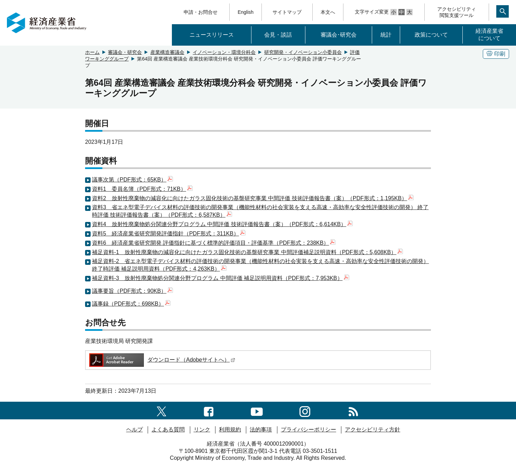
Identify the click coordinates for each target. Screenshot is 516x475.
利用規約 (230, 429)
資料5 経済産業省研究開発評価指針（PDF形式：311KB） (169, 233)
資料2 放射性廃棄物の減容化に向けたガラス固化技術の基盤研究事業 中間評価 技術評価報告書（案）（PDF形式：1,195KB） (253, 198)
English (246, 12)
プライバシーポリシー (308, 429)
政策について (431, 35)
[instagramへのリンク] (305, 410)
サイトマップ (287, 12)
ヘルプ (134, 429)
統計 (385, 35)
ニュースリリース (212, 35)
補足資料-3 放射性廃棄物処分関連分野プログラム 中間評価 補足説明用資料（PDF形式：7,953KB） (220, 278)
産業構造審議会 (167, 52)
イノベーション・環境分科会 (224, 52)
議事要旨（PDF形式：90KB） (132, 291)
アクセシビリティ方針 (372, 429)
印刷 (496, 54)
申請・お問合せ (201, 12)
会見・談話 (278, 35)
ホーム (92, 52)
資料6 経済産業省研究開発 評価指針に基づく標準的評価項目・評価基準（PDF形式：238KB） (213, 243)
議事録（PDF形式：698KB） (131, 304)
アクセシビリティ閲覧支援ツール (456, 12)
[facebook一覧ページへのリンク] (209, 410)
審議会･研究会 (339, 35)
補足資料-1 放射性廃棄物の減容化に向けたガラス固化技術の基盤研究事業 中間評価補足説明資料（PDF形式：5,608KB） (247, 252)
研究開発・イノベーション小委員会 (303, 52)
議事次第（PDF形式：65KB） (132, 180)
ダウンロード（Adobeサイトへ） (161, 360)
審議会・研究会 (125, 52)
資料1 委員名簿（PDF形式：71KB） (142, 189)
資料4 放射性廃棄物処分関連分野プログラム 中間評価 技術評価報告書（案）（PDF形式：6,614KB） (222, 224)
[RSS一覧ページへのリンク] (353, 410)
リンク (202, 429)
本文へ (328, 12)
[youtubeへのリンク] (257, 410)
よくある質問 (168, 429)
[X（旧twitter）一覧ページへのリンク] (161, 410)
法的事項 (261, 429)
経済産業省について (489, 34)
